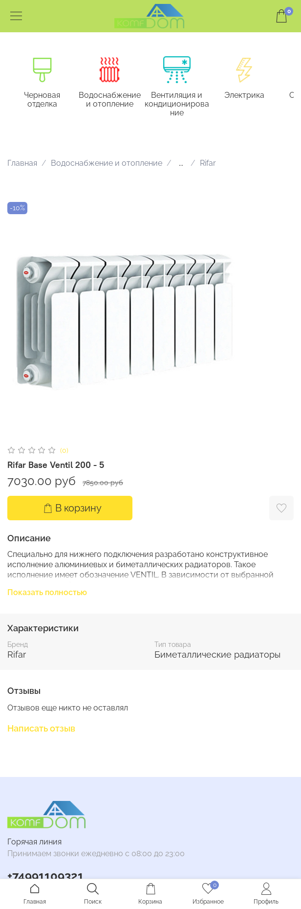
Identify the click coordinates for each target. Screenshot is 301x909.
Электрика (244, 95)
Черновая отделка (42, 100)
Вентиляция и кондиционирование (177, 104)
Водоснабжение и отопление (110, 100)
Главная (22, 163)
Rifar (208, 163)
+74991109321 (45, 876)
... (181, 163)
